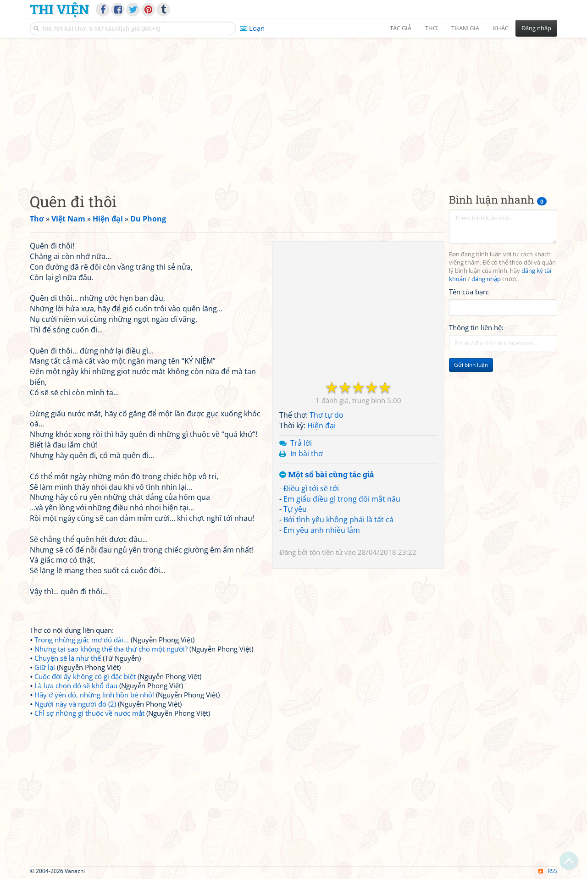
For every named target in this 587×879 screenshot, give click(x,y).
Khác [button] (501, 28)
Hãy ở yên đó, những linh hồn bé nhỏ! (94, 694)
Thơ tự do (326, 415)
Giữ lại (44, 667)
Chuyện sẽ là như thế (67, 658)
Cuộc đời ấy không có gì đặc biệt (85, 676)
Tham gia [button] (465, 28)
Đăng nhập (536, 28)
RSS (547, 871)
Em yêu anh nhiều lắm (321, 530)
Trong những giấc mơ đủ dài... (81, 639)
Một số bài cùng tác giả (326, 474)
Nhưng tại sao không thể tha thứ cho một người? (111, 648)
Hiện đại (321, 425)
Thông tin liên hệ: (476, 327)
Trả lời (301, 443)
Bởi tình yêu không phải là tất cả (338, 519)
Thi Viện (59, 9)
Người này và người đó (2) (75, 703)
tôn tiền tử (326, 552)
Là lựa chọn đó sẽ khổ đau (75, 685)
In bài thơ (306, 453)
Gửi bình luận (471, 365)
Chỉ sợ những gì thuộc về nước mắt (89, 713)
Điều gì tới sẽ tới (311, 488)
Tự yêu (295, 509)
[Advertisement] (293, 108)
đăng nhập (486, 279)
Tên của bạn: (469, 291)
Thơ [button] (431, 28)
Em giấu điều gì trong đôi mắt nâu (341, 499)
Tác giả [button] (400, 28)
